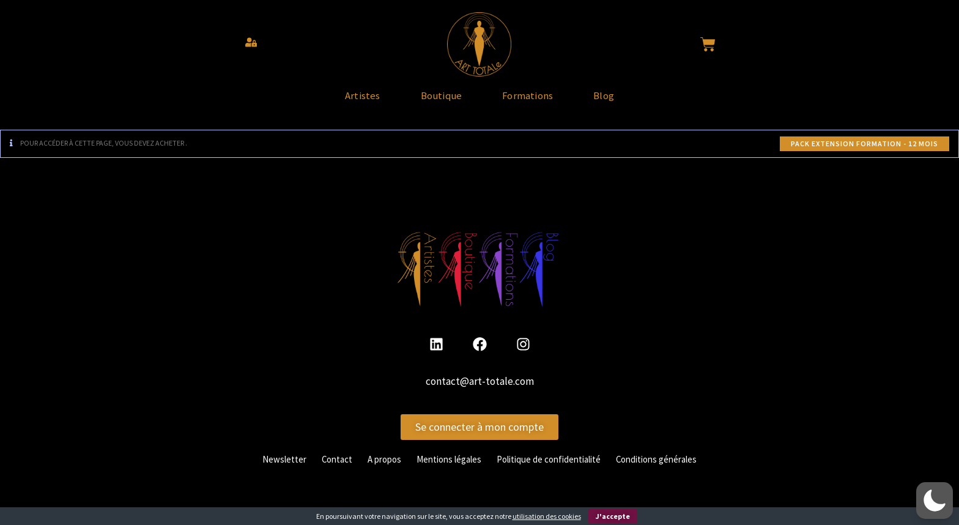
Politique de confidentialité (553, 470)
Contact (323, 470)
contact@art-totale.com (480, 393)
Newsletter (267, 470)
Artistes (326, 101)
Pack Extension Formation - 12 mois (864, 155)
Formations (540, 101)
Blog (640, 101)
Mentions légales (445, 470)
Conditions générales (671, 470)
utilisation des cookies (547, 516)
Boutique (428, 101)
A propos (374, 470)
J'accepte (613, 516)
